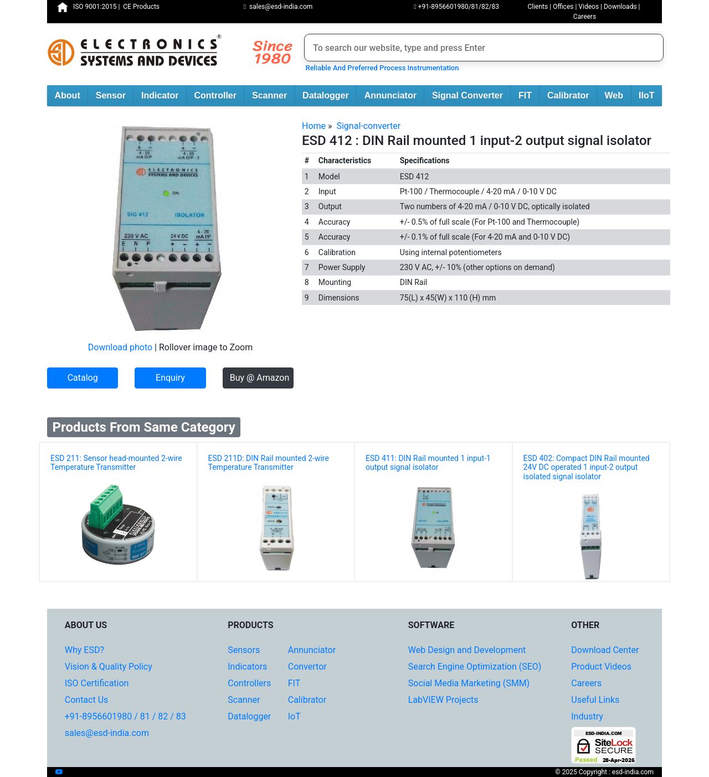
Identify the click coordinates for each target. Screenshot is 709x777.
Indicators (247, 666)
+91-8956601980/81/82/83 (456, 7)
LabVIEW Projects (443, 700)
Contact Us (87, 700)
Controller (219, 96)
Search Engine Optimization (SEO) (475, 666)
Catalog (83, 377)
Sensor (114, 96)
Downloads (620, 7)
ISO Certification (97, 683)
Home (314, 126)
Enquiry (170, 377)
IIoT (650, 96)
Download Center (605, 650)
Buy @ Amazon (260, 377)
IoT (294, 716)
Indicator (163, 96)
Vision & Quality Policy (108, 666)
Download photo (120, 347)
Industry (587, 716)
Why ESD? (84, 650)
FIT (529, 96)
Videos (588, 7)
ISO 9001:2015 (94, 7)
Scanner (273, 96)
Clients (537, 7)
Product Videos (601, 666)
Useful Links (595, 700)
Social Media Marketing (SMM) (469, 683)
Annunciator (394, 96)
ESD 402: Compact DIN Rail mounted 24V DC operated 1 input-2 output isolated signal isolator (586, 467)
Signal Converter (471, 96)
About (71, 96)
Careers (584, 16)
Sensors (244, 650)
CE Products (141, 7)
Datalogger (329, 96)
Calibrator (572, 96)
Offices (563, 7)
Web (618, 96)
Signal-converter (368, 126)
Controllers (249, 683)
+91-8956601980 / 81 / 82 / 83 (125, 716)
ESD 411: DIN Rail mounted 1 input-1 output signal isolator (428, 463)
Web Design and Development (467, 650)
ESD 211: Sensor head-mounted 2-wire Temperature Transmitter (116, 463)
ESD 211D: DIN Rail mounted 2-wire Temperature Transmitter (268, 463)
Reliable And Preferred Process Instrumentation (380, 68)
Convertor (307, 666)
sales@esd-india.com (278, 7)
